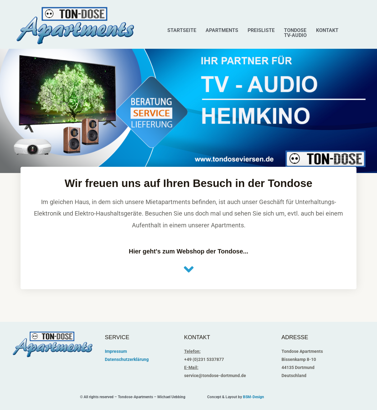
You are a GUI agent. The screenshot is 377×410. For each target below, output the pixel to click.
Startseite (181, 30)
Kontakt (327, 30)
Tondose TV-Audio (295, 32)
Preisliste (261, 30)
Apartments (222, 30)
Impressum (116, 351)
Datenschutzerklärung (127, 359)
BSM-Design (253, 397)
